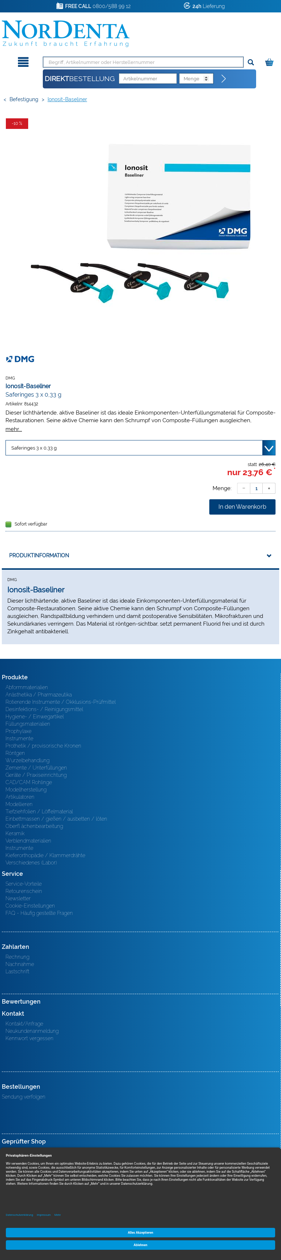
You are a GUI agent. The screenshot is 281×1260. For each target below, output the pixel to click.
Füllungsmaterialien (27, 724)
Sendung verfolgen (23, 1097)
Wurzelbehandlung (27, 760)
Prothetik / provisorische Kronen (43, 746)
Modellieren (19, 804)
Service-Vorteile (23, 884)
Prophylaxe (18, 731)
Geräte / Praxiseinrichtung (36, 775)
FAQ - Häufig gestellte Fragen (39, 913)
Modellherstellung (25, 790)
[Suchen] (251, 62)
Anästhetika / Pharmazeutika (38, 695)
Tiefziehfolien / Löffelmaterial (39, 811)
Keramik (15, 833)
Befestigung (24, 99)
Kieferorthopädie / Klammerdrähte (45, 855)
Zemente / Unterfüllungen (36, 768)
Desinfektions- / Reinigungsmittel (44, 709)
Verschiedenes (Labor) (31, 863)
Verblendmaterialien (28, 841)
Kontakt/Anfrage (24, 1024)
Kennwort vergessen (29, 1038)
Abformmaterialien (26, 687)
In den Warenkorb (242, 506)
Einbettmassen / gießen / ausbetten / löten (56, 819)
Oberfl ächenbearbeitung (34, 826)
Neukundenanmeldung (32, 1031)
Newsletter (18, 898)
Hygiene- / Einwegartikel (34, 716)
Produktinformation (39, 555)
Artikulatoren (19, 797)
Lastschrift (17, 971)
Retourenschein (23, 891)
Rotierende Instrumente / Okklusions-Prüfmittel (60, 702)
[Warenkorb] (270, 61)
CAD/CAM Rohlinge (28, 782)
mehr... (13, 429)
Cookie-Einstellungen (30, 906)
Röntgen (15, 753)
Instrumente (19, 738)
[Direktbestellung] (223, 79)
